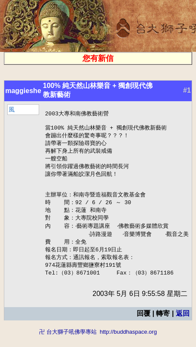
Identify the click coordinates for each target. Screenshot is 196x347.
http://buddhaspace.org (128, 343)
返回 (186, 324)
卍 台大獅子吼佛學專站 (68, 343)
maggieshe (20, 90)
